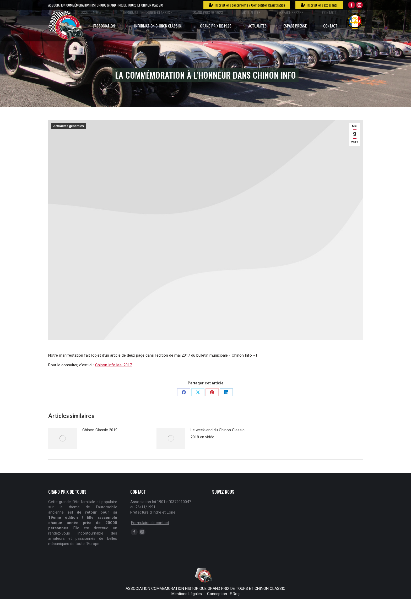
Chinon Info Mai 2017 (113, 365)
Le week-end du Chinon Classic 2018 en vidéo (218, 433)
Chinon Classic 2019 (99, 430)
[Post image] (62, 438)
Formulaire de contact (150, 522)
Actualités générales (68, 126)
